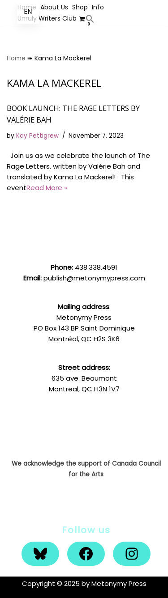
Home (16, 58)
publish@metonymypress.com (94, 278)
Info (98, 7)
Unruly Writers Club (47, 18)
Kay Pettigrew (37, 135)
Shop (80, 7)
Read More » (46, 187)
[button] (90, 18)
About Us (54, 7)
